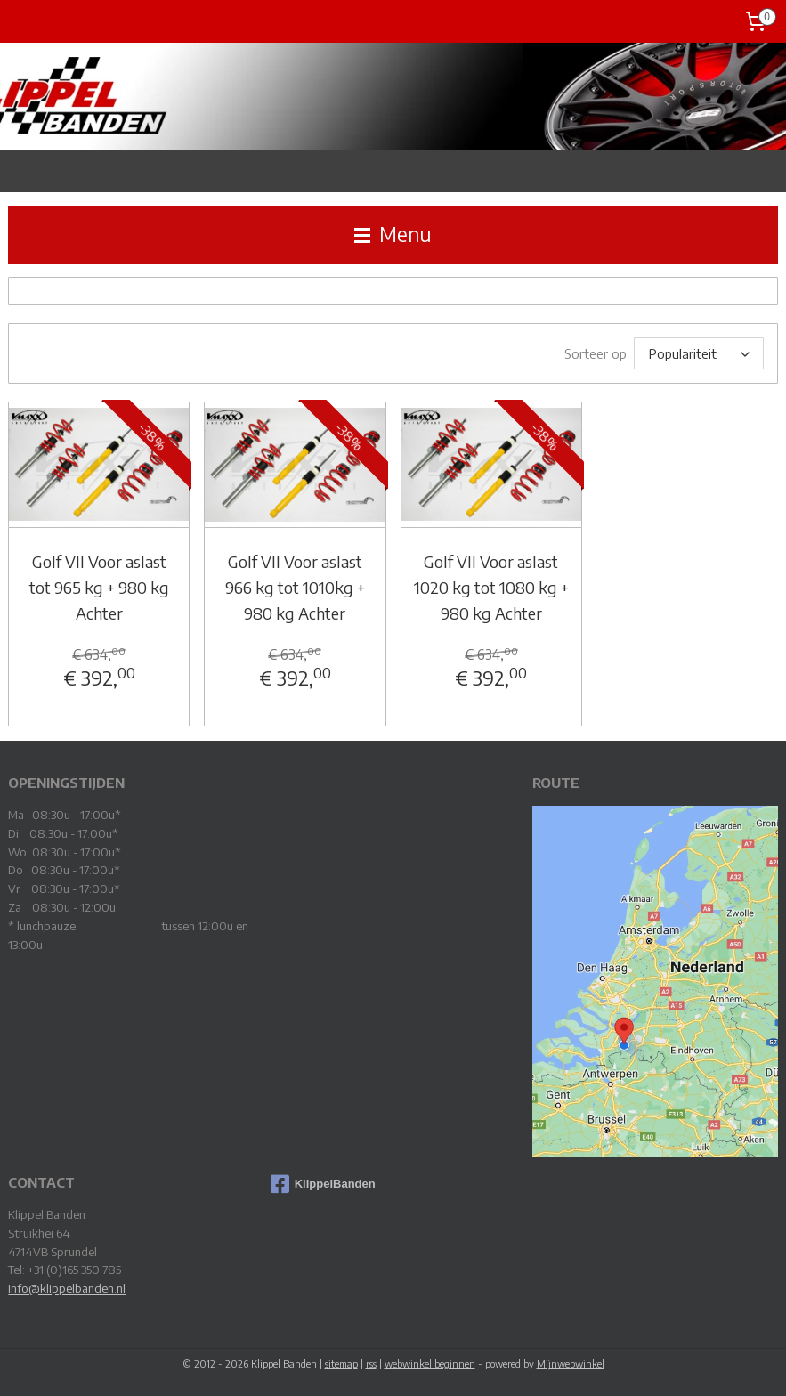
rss (371, 1363)
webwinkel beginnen (430, 1363)
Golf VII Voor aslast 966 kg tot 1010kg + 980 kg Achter (295, 587)
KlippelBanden (323, 1184)
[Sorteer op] (699, 353)
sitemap (341, 1363)
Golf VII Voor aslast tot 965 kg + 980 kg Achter (99, 587)
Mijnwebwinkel (570, 1363)
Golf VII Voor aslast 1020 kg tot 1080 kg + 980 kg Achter (491, 587)
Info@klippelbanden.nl (67, 1288)
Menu (393, 234)
